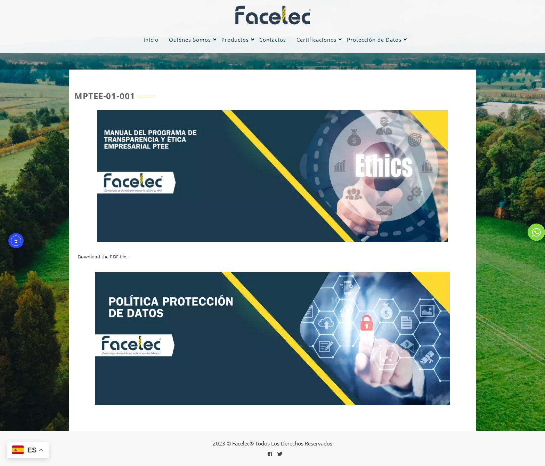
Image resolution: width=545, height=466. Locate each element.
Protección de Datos (374, 39)
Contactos (272, 39)
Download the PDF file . (103, 257)
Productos (235, 39)
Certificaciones (316, 39)
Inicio (151, 39)
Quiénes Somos (190, 39)
